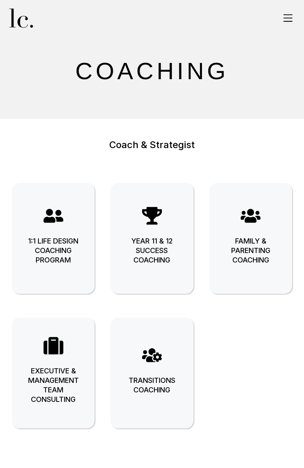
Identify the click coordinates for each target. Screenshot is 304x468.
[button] (288, 18)
